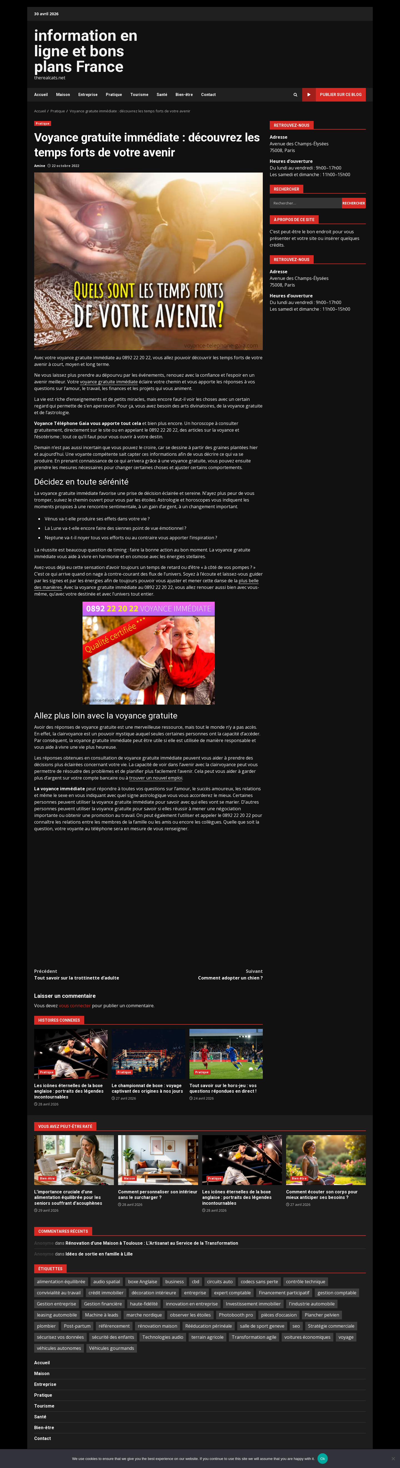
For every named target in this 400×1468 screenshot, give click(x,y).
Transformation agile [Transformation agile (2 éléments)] (254, 1337)
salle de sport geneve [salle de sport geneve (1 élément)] (262, 1326)
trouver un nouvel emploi (155, 778)
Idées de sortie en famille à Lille (99, 1254)
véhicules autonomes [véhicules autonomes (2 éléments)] (59, 1348)
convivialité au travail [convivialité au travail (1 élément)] (59, 1293)
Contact (208, 94)
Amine (39, 165)
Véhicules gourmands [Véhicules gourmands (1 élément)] (111, 1348)
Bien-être (184, 94)
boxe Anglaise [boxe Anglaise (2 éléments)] (142, 1282)
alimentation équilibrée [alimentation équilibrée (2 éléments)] (61, 1282)
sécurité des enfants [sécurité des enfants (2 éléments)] (113, 1337)
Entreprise (88, 94)
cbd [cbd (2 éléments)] (195, 1282)
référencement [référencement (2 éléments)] (114, 1326)
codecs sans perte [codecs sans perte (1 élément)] (259, 1282)
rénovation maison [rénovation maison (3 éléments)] (157, 1326)
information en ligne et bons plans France (86, 51)
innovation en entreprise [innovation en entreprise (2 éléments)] (192, 1304)
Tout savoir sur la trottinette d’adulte (91, 974)
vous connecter (75, 1006)
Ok (322, 1459)
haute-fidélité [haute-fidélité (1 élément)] (144, 1304)
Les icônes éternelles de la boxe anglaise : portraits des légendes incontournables (71, 1054)
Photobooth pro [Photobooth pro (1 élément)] (236, 1315)
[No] (393, 1458)
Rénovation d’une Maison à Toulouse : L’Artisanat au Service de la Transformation (152, 1243)
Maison (63, 94)
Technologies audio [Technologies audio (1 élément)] (162, 1337)
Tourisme (139, 94)
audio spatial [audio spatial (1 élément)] (106, 1282)
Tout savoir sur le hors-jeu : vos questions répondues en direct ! (226, 1054)
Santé (162, 94)
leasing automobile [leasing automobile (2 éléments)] (57, 1315)
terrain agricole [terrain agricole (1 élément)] (207, 1337)
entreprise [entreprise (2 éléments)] (195, 1293)
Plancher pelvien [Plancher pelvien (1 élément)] (322, 1315)
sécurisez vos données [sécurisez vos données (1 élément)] (60, 1337)
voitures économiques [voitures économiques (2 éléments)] (307, 1337)
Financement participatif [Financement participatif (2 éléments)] (284, 1293)
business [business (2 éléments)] (174, 1282)
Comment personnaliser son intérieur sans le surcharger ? (158, 1160)
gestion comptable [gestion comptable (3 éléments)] (337, 1293)
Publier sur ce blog (332, 95)
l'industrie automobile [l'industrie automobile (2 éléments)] (312, 1304)
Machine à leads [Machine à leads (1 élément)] (101, 1315)
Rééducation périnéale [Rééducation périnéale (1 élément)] (208, 1326)
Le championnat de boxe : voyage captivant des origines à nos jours (148, 1054)
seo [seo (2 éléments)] (296, 1326)
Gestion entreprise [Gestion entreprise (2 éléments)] (56, 1304)
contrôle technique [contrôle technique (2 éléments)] (305, 1282)
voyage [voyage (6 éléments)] (346, 1337)
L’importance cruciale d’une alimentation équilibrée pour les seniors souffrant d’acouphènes (74, 1160)
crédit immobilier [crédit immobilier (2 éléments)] (106, 1293)
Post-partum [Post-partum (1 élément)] (77, 1326)
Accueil (41, 94)
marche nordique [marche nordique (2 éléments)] (144, 1315)
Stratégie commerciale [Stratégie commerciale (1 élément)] (331, 1326)
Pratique (114, 94)
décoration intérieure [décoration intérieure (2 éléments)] (154, 1293)
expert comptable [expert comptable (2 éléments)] (232, 1293)
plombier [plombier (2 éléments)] (46, 1326)
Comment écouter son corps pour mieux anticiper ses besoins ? (326, 1160)
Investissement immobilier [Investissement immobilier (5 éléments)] (253, 1304)
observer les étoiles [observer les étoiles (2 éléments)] (190, 1315)
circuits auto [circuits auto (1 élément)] (220, 1282)
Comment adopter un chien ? (206, 974)
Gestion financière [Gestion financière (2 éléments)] (103, 1304)
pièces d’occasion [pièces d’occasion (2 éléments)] (279, 1315)
